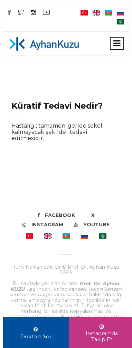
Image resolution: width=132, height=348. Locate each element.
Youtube (92, 224)
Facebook (56, 215)
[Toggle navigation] (117, 43)
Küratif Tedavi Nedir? (56, 106)
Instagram (42, 224)
